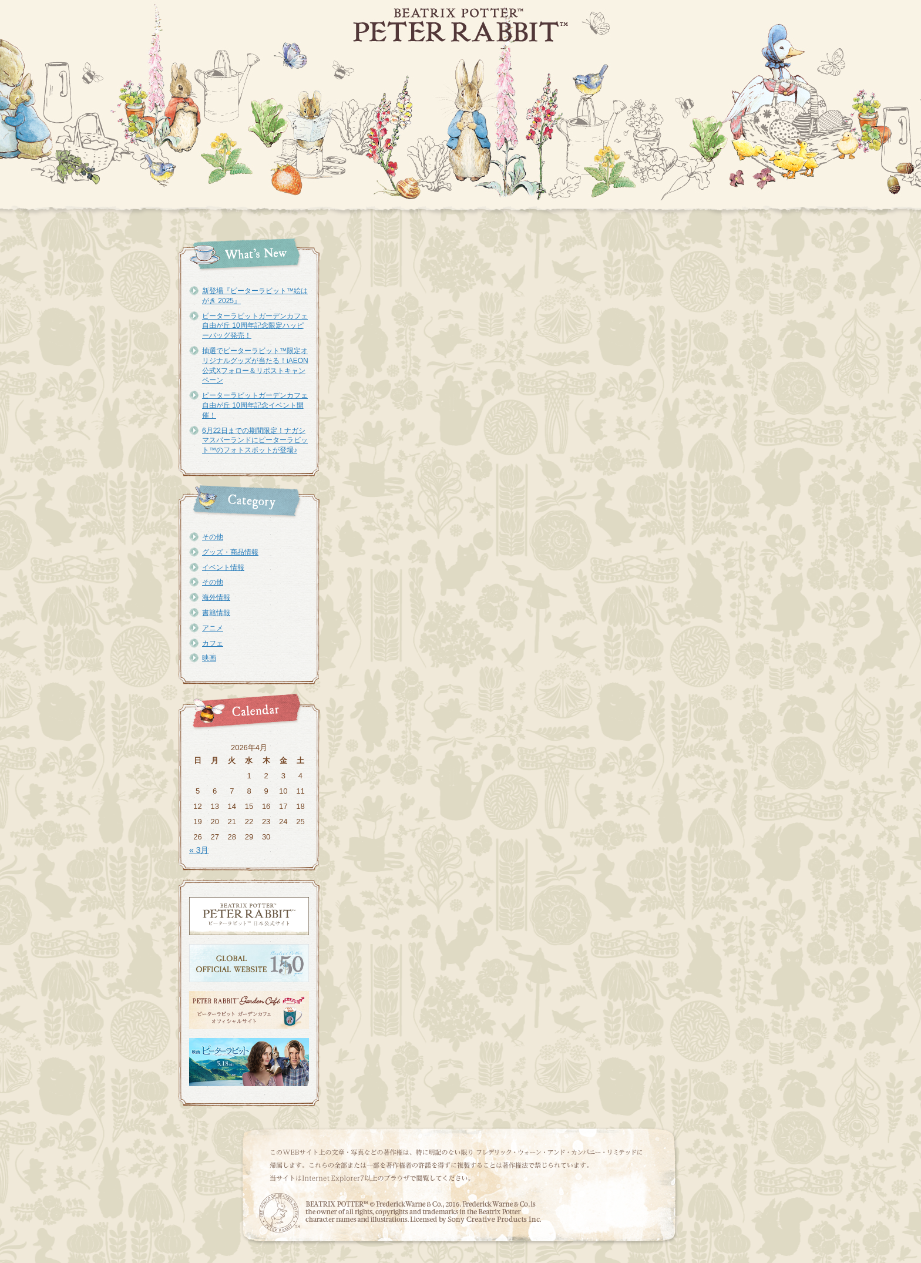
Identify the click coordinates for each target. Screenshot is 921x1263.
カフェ (212, 643)
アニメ (212, 628)
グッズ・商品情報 (230, 552)
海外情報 (216, 597)
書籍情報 (216, 613)
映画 (209, 658)
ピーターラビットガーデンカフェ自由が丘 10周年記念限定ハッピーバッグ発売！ (255, 326)
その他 (212, 537)
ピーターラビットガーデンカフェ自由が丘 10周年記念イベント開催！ (255, 405)
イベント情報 (223, 567)
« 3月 (199, 850)
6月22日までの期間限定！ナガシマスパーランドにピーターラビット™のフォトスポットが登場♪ (255, 440)
